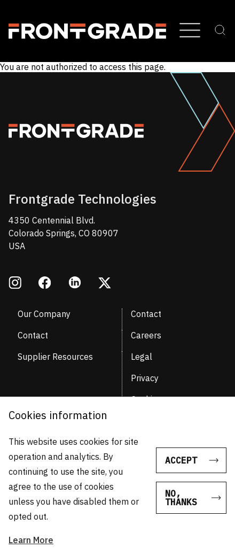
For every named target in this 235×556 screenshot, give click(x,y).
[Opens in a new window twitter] (104, 283)
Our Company (44, 313)
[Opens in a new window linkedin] (74, 283)
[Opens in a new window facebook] (44, 283)
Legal (141, 356)
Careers (146, 335)
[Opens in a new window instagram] (15, 283)
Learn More (31, 540)
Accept (181, 460)
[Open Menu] (190, 31)
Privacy (145, 378)
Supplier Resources (55, 356)
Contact (146, 313)
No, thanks (181, 497)
